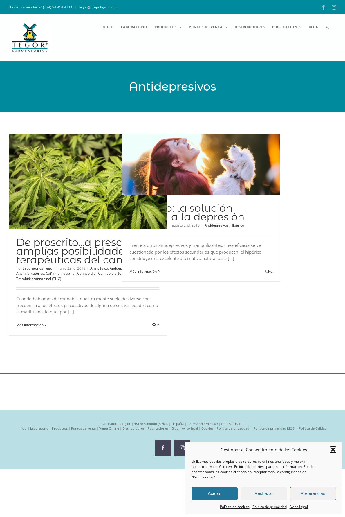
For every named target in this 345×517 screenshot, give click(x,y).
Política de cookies (235, 506)
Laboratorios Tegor (38, 268)
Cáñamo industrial (60, 273)
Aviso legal (190, 428)
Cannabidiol (86, 273)
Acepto (214, 493)
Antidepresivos (217, 225)
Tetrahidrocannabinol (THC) (38, 278)
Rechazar (263, 493)
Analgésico (99, 268)
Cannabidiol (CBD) (113, 273)
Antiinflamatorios (30, 273)
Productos (60, 428)
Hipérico (237, 225)
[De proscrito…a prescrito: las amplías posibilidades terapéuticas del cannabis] (88, 181)
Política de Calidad (313, 428)
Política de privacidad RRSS (274, 428)
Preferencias (313, 493)
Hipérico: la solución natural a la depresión (187, 212)
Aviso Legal (299, 506)
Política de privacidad (269, 506)
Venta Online (109, 428)
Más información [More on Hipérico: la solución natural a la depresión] (143, 271)
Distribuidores (133, 428)
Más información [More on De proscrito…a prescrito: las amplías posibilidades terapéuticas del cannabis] (30, 324)
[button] (333, 450)
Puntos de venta (83, 428)
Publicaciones (158, 428)
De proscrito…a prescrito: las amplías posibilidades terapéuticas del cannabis (87, 251)
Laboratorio (39, 428)
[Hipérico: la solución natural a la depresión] (201, 164)
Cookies (207, 428)
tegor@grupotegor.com (98, 7)
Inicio (23, 428)
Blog (175, 428)
